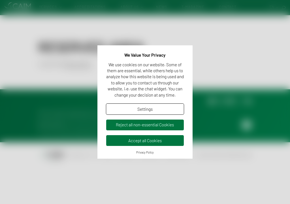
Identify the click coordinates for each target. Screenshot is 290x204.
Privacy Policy (145, 152)
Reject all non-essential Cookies (145, 124)
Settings (145, 109)
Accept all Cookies (145, 140)
